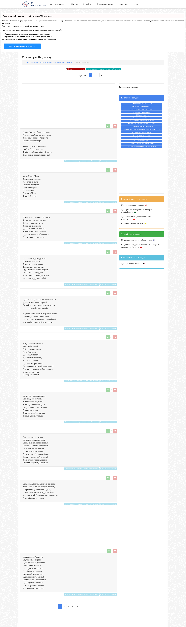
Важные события (105, 4)
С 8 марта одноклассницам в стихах (141, 121)
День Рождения (57, 4)
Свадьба (87, 4)
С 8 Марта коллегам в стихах (142, 103)
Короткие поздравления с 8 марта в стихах (142, 146)
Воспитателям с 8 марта (141, 118)
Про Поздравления (34, 4)
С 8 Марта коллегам (142, 115)
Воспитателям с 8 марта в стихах (141, 109)
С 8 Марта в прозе (141, 138)
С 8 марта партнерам (141, 141)
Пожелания (123, 4)
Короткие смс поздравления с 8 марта (141, 123)
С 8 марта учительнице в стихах (141, 126)
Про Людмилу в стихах (76, 69)
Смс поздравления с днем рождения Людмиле (103, 69)
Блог (137, 4)
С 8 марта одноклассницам (141, 132)
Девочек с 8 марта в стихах (141, 106)
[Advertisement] (68, 103)
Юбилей (74, 4)
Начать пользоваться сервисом (22, 46)
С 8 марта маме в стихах (141, 135)
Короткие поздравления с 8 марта (142, 143)
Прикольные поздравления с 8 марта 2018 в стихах (142, 129)
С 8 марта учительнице (141, 112)
